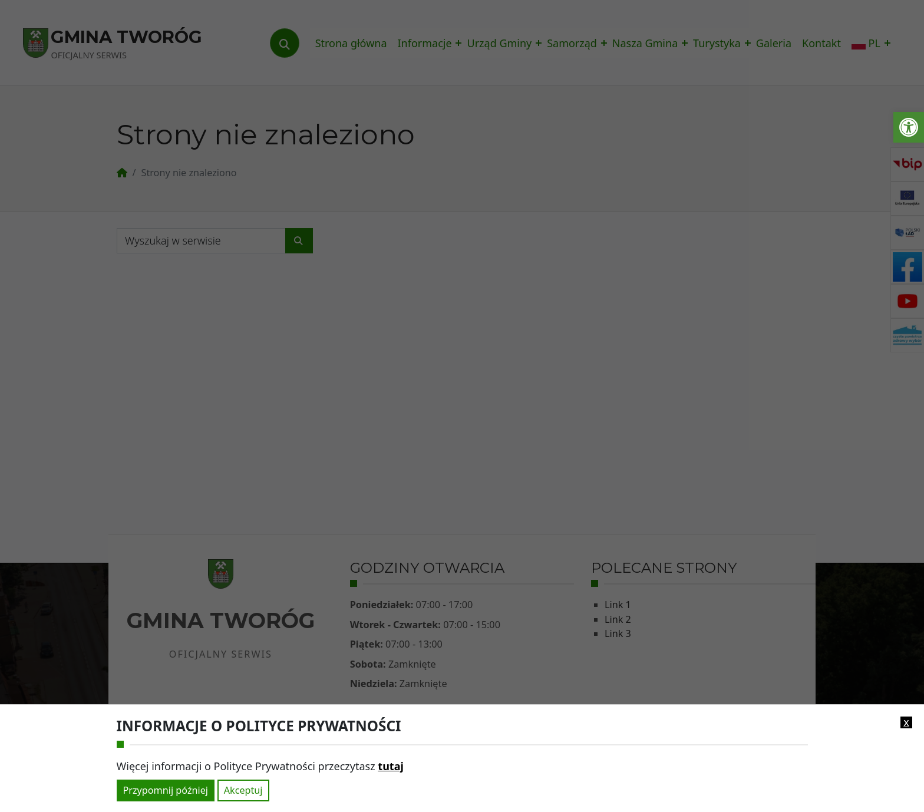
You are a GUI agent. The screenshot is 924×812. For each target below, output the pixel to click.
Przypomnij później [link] (165, 790)
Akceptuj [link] (243, 790)
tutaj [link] (390, 766)
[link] (908, 127)
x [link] (906, 722)
